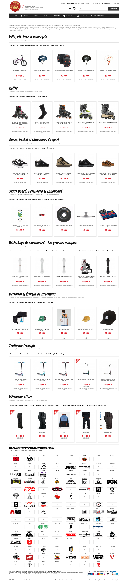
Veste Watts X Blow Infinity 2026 (64, 431)
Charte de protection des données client (65, 580)
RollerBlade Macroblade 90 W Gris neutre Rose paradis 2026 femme (20, 123)
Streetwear (68, 15)
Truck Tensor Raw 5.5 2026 (86, 225)
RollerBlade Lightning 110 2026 (86, 122)
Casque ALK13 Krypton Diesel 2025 (42, 71)
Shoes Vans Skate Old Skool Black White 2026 (20, 174)
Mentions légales (114, 580)
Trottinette (82, 15)
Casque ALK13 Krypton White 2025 (108, 71)
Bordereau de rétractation (84, 580)
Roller (24, 15)
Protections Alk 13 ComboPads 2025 (64, 71)
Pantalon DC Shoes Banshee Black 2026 (86, 431)
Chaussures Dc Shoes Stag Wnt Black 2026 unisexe (86, 174)
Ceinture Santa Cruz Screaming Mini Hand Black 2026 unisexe (20, 328)
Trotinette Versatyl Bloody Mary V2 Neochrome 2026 (108, 380)
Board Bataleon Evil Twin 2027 (64, 276)
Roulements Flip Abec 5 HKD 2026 (42, 225)
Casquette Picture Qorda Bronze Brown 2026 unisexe (86, 328)
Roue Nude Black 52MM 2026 (64, 225)
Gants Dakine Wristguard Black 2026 (42, 431)
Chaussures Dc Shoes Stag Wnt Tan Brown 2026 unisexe (108, 174)
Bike (15, 15)
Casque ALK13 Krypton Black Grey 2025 (86, 71)
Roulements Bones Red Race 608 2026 (108, 225)
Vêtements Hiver (97, 15)
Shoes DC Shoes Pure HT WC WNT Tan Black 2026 (64, 174)
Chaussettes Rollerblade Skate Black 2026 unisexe (42, 122)
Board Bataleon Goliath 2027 (42, 276)
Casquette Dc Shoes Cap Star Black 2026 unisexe (108, 328)
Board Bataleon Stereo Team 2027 (20, 277)
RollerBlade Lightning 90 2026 (108, 122)
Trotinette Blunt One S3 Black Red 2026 (64, 380)
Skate (44, 15)
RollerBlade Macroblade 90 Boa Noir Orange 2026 (64, 122)
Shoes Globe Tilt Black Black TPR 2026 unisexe (42, 174)
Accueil (62, 3)
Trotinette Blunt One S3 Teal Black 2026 (42, 380)
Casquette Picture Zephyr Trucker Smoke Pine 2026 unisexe (42, 329)
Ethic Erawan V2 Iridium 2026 (86, 379)
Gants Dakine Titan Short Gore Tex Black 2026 (108, 431)
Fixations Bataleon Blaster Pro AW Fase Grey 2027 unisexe (86, 277)
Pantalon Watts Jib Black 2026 (20, 431)
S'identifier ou (101, 3)
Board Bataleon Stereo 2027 (108, 276)
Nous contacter (86, 3)
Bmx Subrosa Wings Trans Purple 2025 (20, 71)
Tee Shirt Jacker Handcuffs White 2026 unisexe (64, 328)
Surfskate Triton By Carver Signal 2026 (20, 225)
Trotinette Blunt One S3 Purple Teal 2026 (20, 380)
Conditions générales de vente (100, 580)
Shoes (34, 15)
